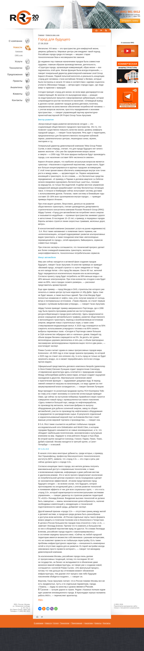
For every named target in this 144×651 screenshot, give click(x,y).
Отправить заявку (130, 21)
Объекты (15, 74)
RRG (24, 17)
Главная (41, 35)
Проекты (15, 81)
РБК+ (40, 600)
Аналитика (15, 87)
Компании (19, 51)
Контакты (15, 100)
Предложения (76, 623)
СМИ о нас (19, 55)
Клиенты (15, 93)
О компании (15, 41)
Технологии (15, 68)
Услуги (15, 61)
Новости (16, 47)
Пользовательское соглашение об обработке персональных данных (126, 610)
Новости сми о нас (52, 35)
